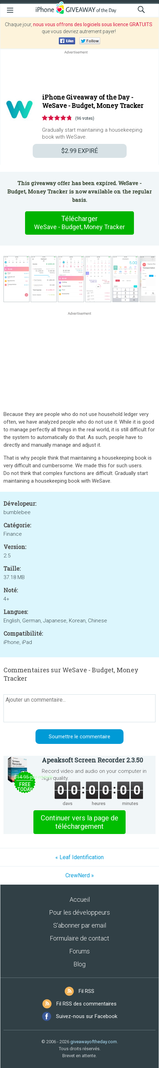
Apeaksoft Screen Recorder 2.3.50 (92, 760)
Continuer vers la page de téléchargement (79, 822)
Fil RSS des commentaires (86, 1004)
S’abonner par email (79, 925)
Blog (79, 964)
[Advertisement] (79, 72)
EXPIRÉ (79, 150)
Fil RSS (86, 991)
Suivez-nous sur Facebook (86, 1016)
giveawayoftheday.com (93, 1041)
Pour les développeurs (79, 912)
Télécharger (80, 222)
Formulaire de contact (79, 938)
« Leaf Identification (79, 857)
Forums (79, 951)
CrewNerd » (79, 875)
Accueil (80, 899)
